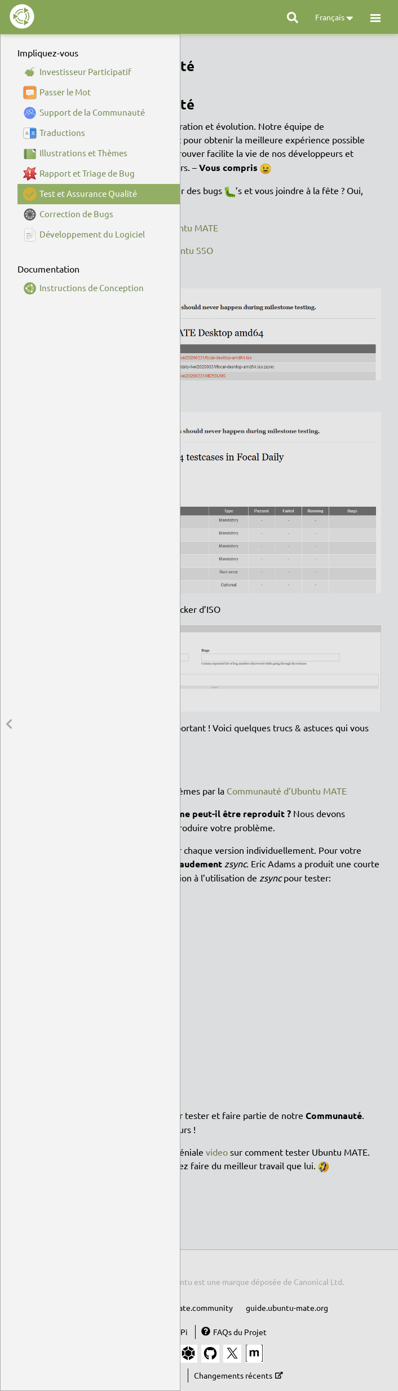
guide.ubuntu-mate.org (287, 1307)
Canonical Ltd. (319, 1281)
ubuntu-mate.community (188, 1307)
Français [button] (334, 18)
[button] (375, 17)
